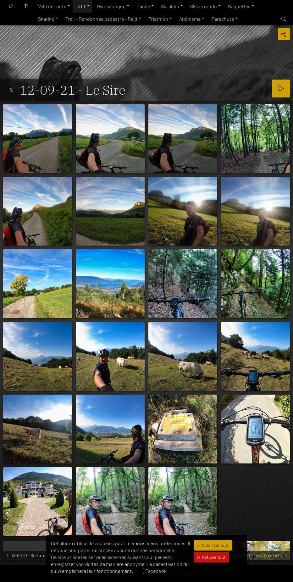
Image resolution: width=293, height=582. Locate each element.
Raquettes (239, 6)
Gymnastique (111, 6)
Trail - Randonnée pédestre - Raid (101, 19)
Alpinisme (190, 19)
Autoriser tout (214, 545)
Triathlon (158, 19)
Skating (46, 19)
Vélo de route (52, 6)
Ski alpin (170, 6)
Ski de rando (203, 6)
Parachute (223, 19)
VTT (81, 6)
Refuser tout (213, 557)
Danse (143, 6)
